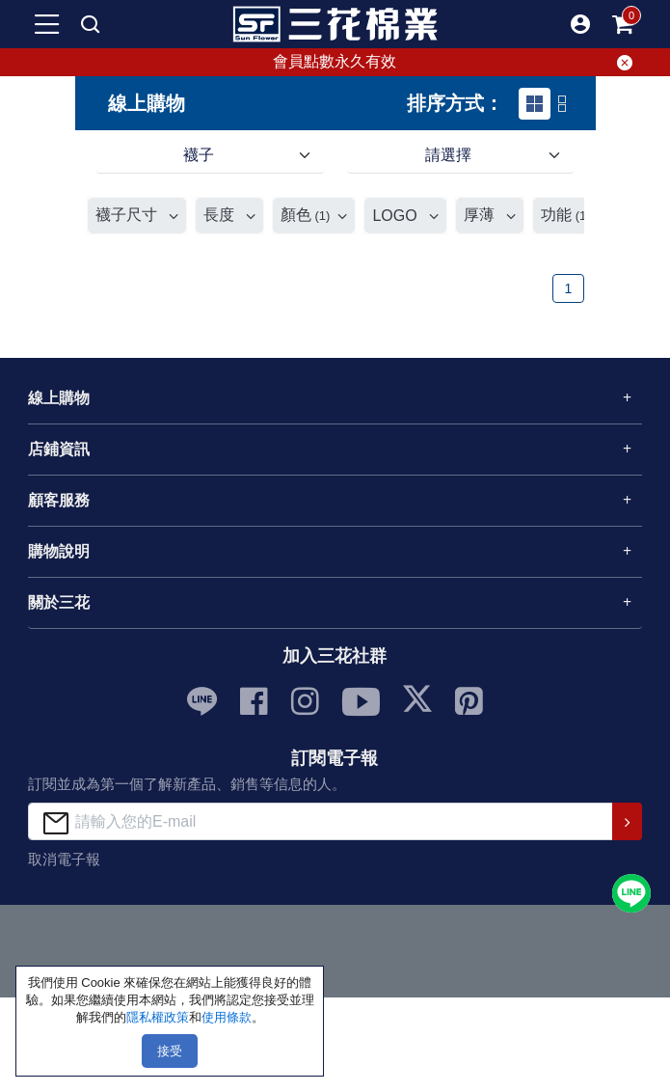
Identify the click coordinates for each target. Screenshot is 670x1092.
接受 (169, 1051)
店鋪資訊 (59, 449)
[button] (580, 24)
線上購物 (59, 398)
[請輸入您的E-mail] (320, 821)
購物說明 (59, 551)
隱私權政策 (157, 1017)
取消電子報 (64, 859)
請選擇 (448, 155)
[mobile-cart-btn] (622, 24)
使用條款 (226, 1017)
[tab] (534, 104)
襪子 (198, 155)
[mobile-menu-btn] (47, 24)
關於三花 (59, 602)
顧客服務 (59, 500)
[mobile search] (89, 24)
